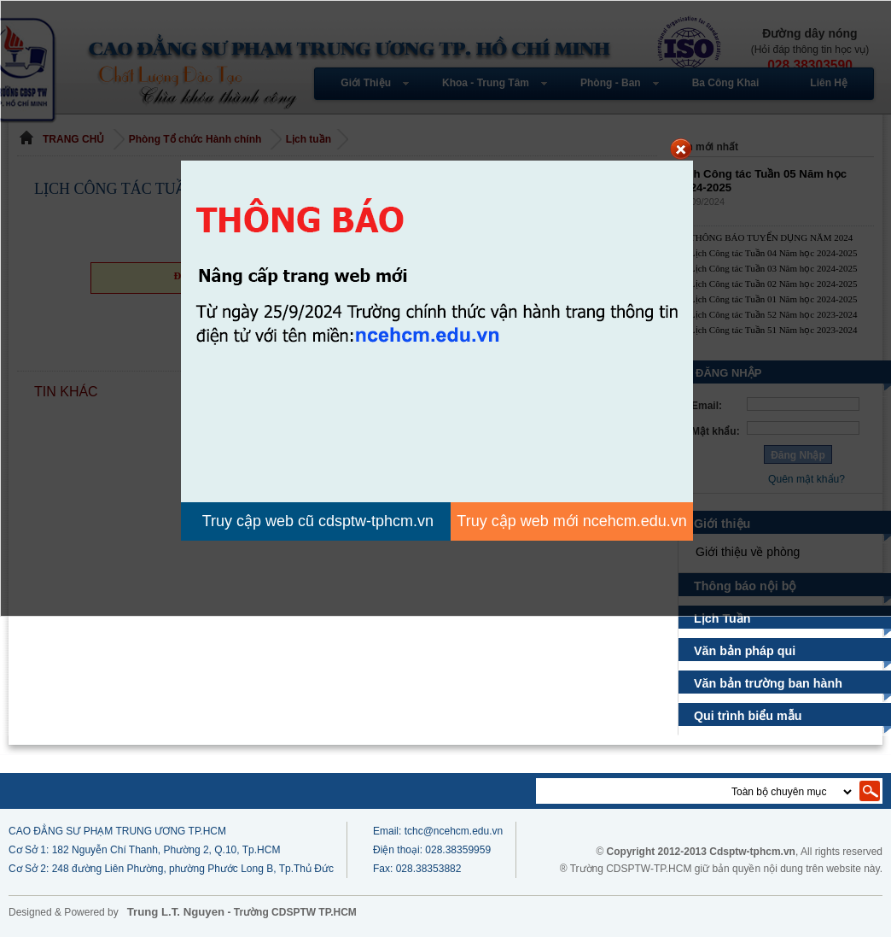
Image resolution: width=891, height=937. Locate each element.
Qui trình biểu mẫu (748, 716)
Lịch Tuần (724, 618)
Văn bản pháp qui (745, 651)
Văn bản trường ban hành (768, 683)
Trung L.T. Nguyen (175, 911)
